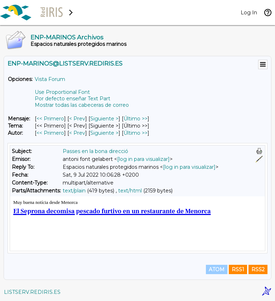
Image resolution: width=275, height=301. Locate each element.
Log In (249, 12)
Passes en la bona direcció (95, 151)
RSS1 (238, 269)
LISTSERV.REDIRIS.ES (32, 292)
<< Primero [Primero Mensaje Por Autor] (50, 133)
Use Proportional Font (62, 92)
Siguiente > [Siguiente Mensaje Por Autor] (104, 133)
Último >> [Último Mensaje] (136, 118)
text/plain (74, 190)
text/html (130, 190)
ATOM (217, 269)
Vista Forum (50, 79)
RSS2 (258, 269)
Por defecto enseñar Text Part (72, 98)
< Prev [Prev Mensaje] (77, 118)
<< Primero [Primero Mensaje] (50, 118)
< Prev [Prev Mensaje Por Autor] (77, 133)
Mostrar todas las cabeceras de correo (82, 105)
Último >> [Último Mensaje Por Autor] (136, 133)
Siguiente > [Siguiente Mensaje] (104, 118)
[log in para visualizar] (143, 159)
